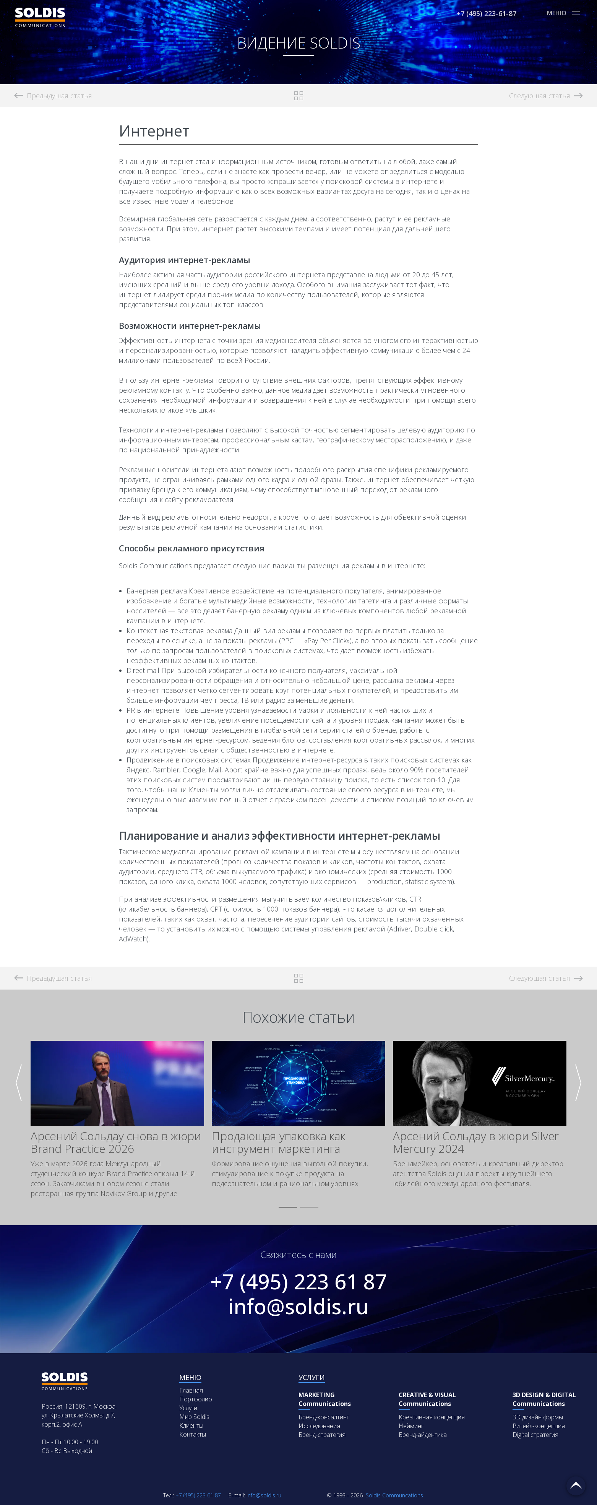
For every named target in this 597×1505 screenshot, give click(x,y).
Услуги (188, 1408)
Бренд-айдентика (423, 1434)
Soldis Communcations (375, 1495)
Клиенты (191, 1425)
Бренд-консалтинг (323, 1417)
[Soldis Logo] (40, 24)
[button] (288, 1207)
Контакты (192, 1434)
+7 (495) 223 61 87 (298, 1281)
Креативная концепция (432, 1417)
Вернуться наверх (576, 1485)
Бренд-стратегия (322, 1434)
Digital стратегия (535, 1434)
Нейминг (411, 1426)
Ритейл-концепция (539, 1426)
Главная (191, 1390)
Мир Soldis (194, 1416)
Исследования (319, 1426)
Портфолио (195, 1399)
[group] (117, 1119)
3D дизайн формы (538, 1417)
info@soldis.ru (298, 1306)
